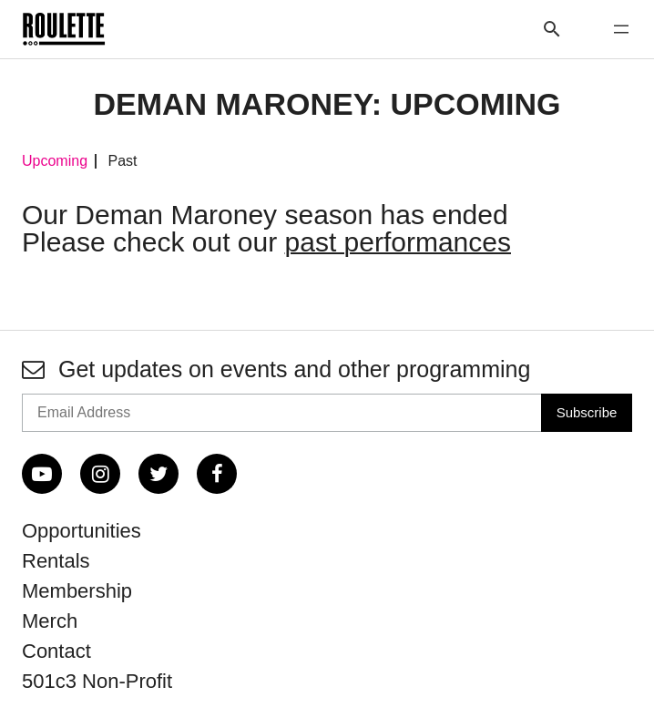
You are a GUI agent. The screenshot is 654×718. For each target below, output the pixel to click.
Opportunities (81, 530)
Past (122, 161)
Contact (56, 651)
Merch (49, 621)
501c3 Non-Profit (97, 681)
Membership (77, 591)
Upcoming (54, 161)
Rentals (56, 560)
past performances (398, 242)
